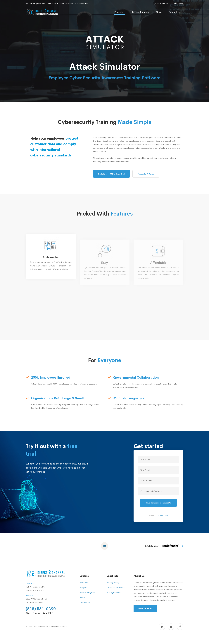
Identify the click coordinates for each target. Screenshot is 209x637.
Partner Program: (33, 3)
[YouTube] (171, 627)
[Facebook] (180, 627)
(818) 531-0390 (161, 520)
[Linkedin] (162, 627)
